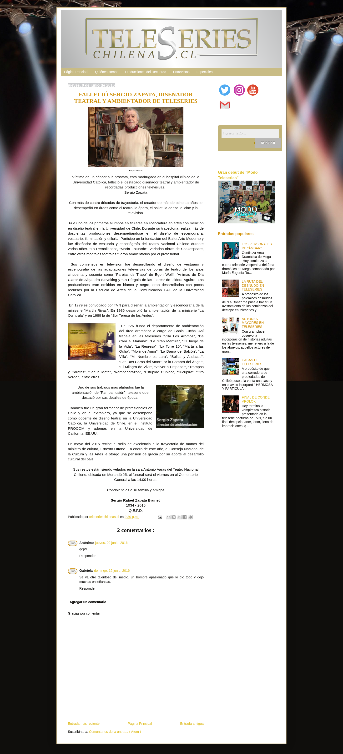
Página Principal (76, 72)
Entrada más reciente (84, 723)
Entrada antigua (192, 723)
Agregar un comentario (88, 602)
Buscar (268, 143)
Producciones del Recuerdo (145, 72)
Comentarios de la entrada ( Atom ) (115, 732)
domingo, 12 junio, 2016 (112, 570)
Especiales (205, 72)
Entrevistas (181, 72)
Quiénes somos (106, 72)
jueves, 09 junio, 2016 (111, 543)
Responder (87, 556)
